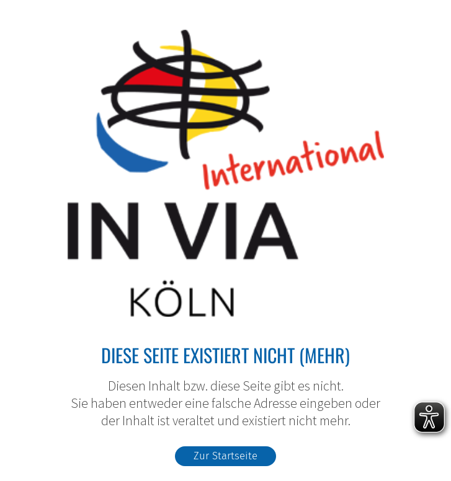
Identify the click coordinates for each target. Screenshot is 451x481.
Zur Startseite (225, 455)
